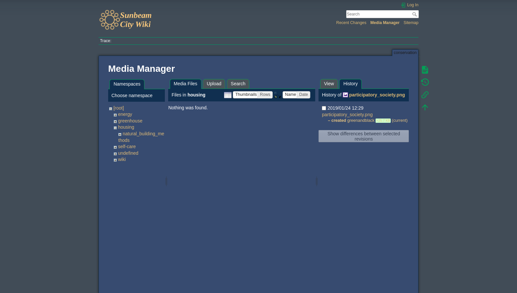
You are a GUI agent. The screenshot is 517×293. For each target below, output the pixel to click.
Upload (214, 83)
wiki (122, 159)
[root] (118, 108)
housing (126, 127)
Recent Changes (351, 22)
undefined (128, 153)
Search (415, 14)
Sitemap (411, 22)
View (329, 83)
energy (125, 114)
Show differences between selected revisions (363, 136)
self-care (127, 146)
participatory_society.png (377, 94)
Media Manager (385, 22)
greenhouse (130, 120)
